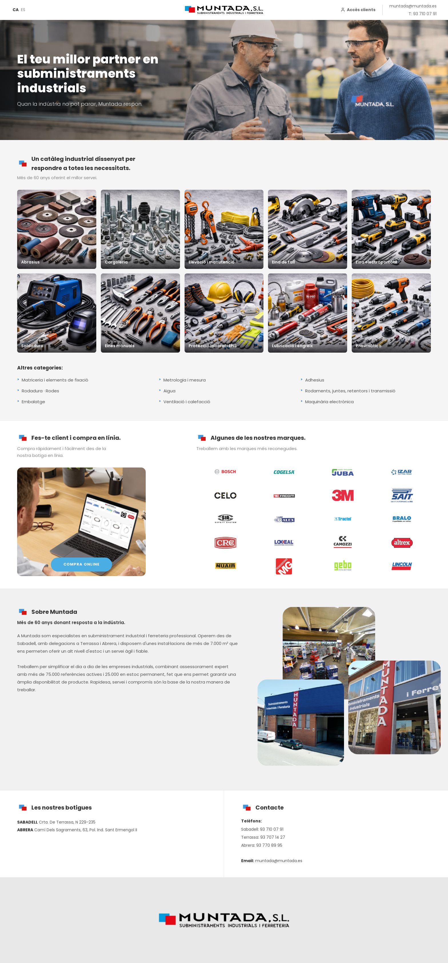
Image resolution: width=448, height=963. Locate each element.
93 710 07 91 (271, 829)
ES (23, 10)
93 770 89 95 (269, 845)
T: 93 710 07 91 (423, 14)
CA (16, 10)
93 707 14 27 (272, 837)
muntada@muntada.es (413, 6)
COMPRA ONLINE (81, 564)
